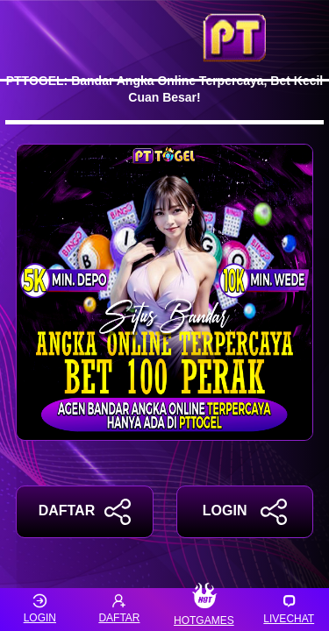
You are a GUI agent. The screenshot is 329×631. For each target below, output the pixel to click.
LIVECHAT (288, 608)
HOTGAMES (204, 609)
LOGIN (245, 512)
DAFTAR (85, 512)
